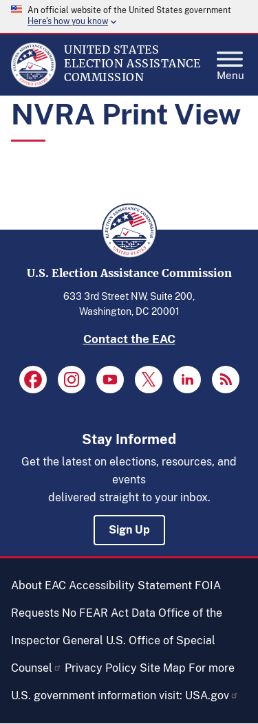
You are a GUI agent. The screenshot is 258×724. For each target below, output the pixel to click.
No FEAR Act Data (108, 612)
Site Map (163, 667)
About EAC (38, 585)
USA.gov (212, 695)
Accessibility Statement (130, 585)
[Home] (33, 83)
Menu (230, 61)
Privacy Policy (101, 667)
